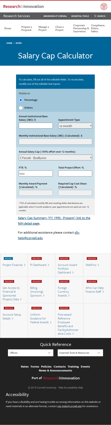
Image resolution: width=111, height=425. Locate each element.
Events (85, 367)
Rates (19, 43)
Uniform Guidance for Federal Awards (39, 318)
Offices (13, 353)
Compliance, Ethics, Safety (98, 28)
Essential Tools (80, 16)
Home (7, 28)
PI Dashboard (38, 265)
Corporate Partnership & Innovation (81, 28)
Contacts (60, 367)
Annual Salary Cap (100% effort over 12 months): (47, 151)
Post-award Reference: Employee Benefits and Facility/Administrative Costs (68, 324)
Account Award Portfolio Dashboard (67, 268)
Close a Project (59, 28)
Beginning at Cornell (55, 16)
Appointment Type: (69, 120)
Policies (46, 367)
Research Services (16, 15)
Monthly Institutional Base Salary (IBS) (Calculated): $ (50, 135)
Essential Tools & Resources (74, 353)
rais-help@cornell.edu (69, 406)
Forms (35, 367)
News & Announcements (55, 370)
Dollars (26, 108)
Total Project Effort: (71, 167)
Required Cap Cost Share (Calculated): (72, 185)
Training (73, 367)
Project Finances (13, 265)
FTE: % (23, 167)
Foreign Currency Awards (63, 291)
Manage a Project (43, 28)
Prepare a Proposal (26, 28)
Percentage (28, 100)
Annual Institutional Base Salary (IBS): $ (33, 118)
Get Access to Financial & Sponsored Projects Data (11, 293)
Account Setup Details (12, 316)
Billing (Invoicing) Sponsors (36, 291)
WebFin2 (91, 265)
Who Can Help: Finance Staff (95, 289)
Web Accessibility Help (70, 387)
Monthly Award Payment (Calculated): (33, 185)
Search (99, 16)
